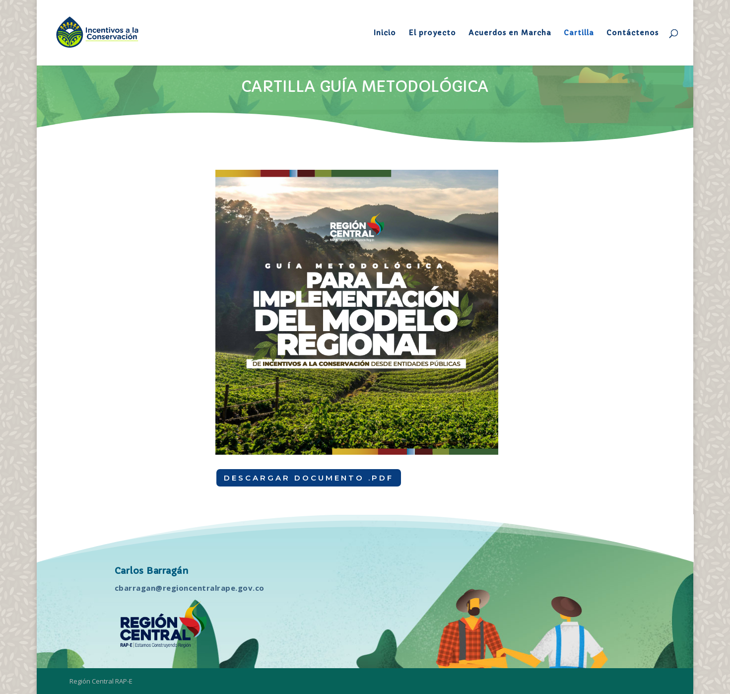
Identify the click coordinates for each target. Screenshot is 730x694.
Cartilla (579, 33)
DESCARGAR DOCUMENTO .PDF (309, 478)
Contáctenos (632, 33)
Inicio (385, 33)
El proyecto (432, 33)
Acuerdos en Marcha (509, 33)
